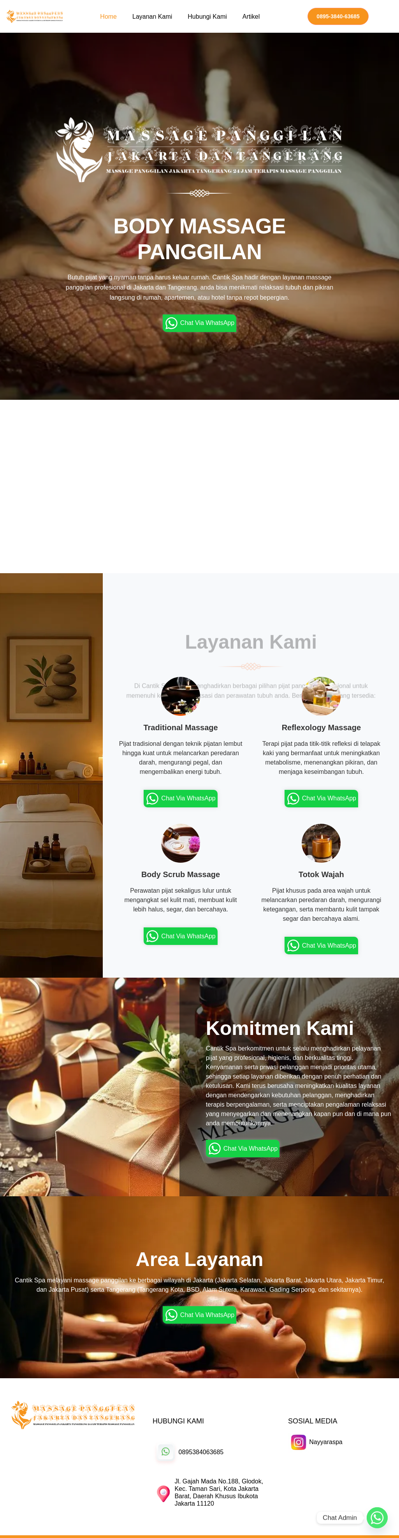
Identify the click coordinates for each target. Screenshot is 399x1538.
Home (108, 16)
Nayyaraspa (325, 1442)
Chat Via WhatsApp (199, 323)
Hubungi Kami (207, 16)
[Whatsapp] (377, 1517)
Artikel (251, 16)
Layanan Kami (152, 16)
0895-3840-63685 (338, 16)
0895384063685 (201, 1452)
